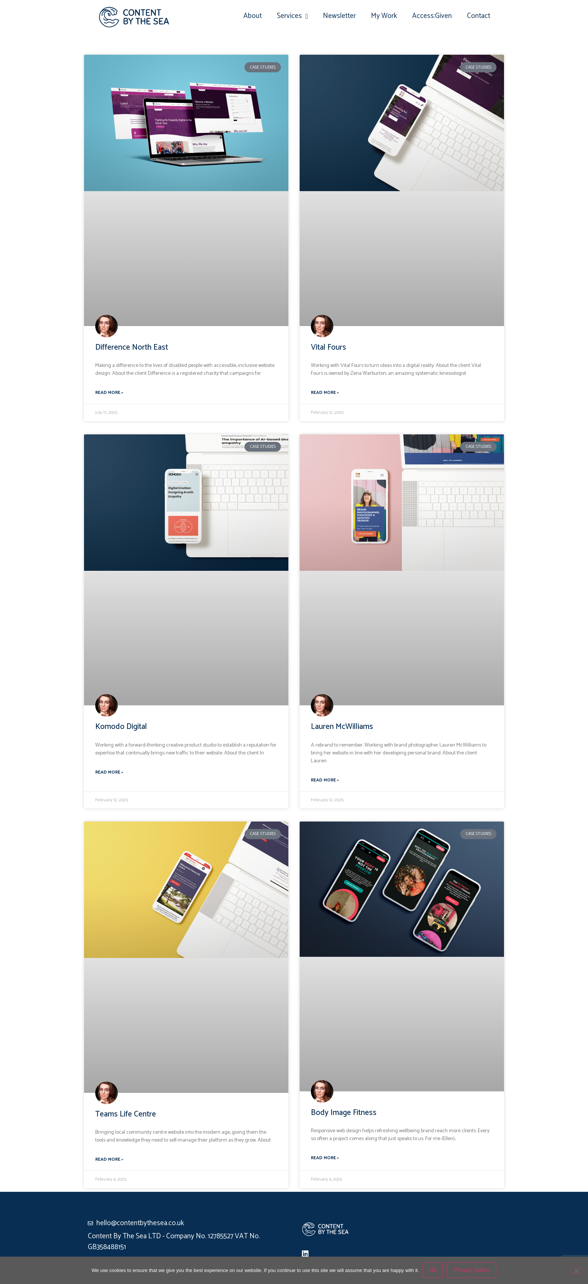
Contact (478, 16)
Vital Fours (328, 347)
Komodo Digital (121, 726)
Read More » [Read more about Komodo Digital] (109, 772)
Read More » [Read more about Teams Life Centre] (109, 1159)
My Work (384, 16)
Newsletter (339, 16)
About (252, 16)
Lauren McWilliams (342, 726)
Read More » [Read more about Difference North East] (109, 392)
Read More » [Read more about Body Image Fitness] (325, 1158)
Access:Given (432, 16)
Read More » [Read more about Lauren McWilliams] (325, 780)
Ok (433, 1270)
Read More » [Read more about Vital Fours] (325, 392)
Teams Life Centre (125, 1114)
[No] (576, 1270)
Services (292, 16)
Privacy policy (471, 1270)
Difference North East (131, 347)
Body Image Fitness (343, 1112)
